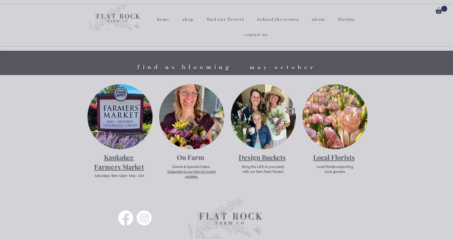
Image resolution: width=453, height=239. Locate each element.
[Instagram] (144, 217)
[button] (441, 10)
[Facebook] (125, 217)
